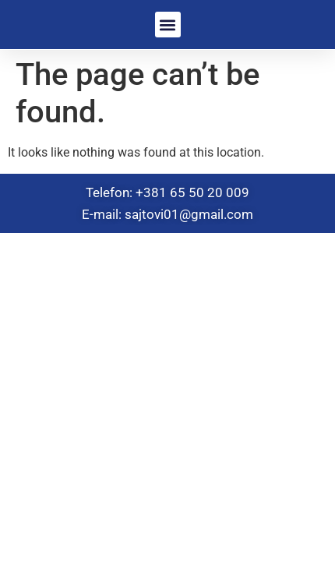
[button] (168, 24)
